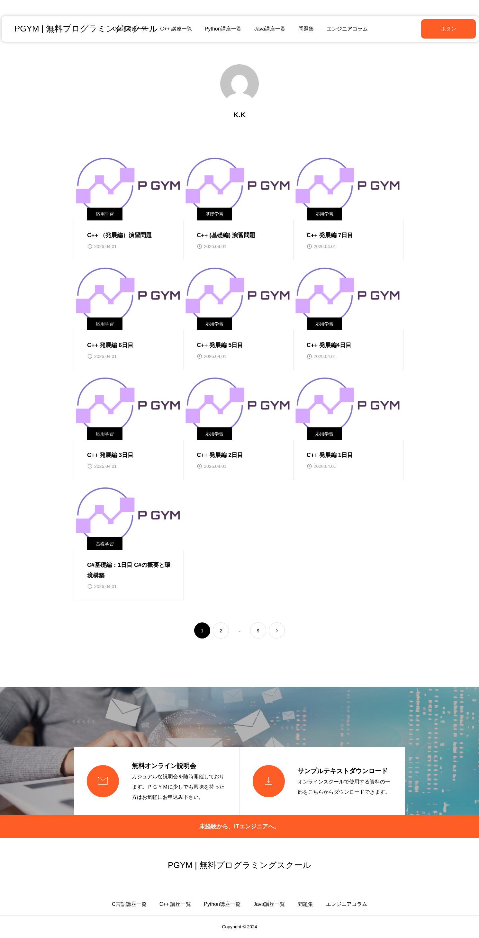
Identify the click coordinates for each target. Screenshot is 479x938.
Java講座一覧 (269, 28)
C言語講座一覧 (129, 904)
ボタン (432, 28)
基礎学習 (214, 214)
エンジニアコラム (346, 28)
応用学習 (105, 214)
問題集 (305, 28)
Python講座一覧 (222, 28)
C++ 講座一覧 (175, 28)
